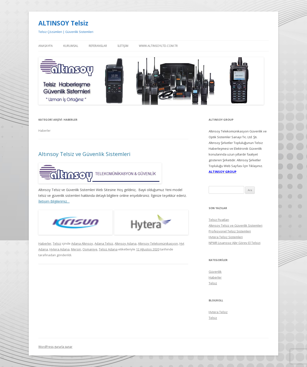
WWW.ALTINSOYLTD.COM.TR (158, 46)
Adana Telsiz (103, 243)
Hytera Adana (59, 249)
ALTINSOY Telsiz (63, 23)
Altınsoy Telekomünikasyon (158, 243)
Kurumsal (70, 46)
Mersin (76, 249)
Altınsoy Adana (125, 243)
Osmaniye (90, 249)
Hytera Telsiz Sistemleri (226, 237)
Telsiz (57, 243)
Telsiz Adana (108, 249)
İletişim (123, 46)
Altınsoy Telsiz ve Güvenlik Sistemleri (84, 153)
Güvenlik (215, 271)
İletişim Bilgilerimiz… (54, 201)
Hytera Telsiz (218, 312)
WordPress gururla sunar (55, 347)
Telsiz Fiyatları (219, 220)
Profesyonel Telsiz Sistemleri (230, 231)
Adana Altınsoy (82, 243)
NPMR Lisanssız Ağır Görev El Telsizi (234, 243)
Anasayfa (45, 46)
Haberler (44, 243)
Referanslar (98, 46)
